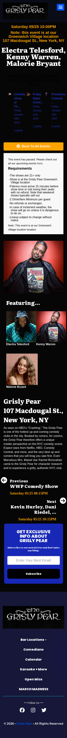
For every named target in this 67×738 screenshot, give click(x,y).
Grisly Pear (24, 723)
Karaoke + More (33, 669)
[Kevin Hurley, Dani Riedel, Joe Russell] (33, 518)
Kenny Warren (46, 344)
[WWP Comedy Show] (29, 492)
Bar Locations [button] (33, 639)
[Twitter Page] (43, 710)
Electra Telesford (17, 344)
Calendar (33, 659)
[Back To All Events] (33, 146)
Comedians (33, 649)
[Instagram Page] (33, 710)
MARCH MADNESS (33, 689)
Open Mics (33, 679)
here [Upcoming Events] (40, 163)
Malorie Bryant (16, 386)
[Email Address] (33, 560)
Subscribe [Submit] (33, 574)
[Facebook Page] (22, 710)
